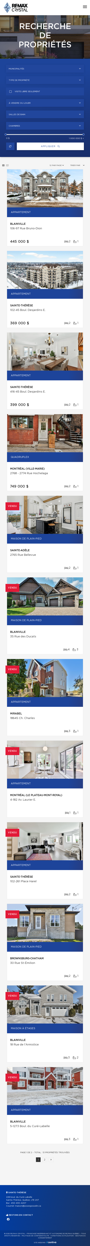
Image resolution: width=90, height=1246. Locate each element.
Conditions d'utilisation (62, 1236)
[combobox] (45, 68)
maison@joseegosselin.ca (28, 1206)
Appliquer (50, 146)
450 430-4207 (18, 1203)
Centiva (51, 1242)
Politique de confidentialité (35, 1236)
